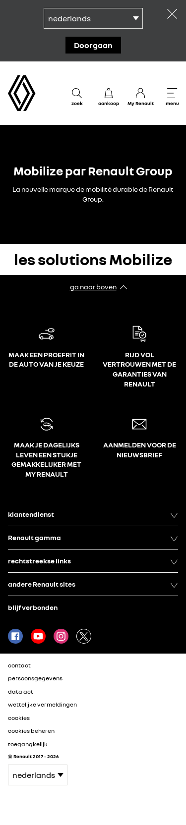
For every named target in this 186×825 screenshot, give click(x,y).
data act (20, 691)
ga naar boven (93, 286)
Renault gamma (93, 537)
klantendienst (93, 514)
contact (19, 665)
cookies (19, 717)
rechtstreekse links (93, 560)
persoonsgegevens (35, 678)
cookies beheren (31, 731)
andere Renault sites (93, 584)
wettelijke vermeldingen (42, 704)
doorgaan (93, 45)
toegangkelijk (28, 744)
